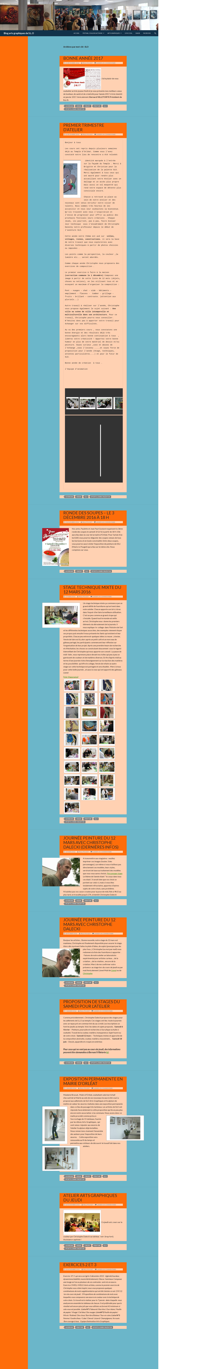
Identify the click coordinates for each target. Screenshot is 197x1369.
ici (107, 1052)
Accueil (76, 33)
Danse (138, 33)
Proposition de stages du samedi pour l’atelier (91, 1004)
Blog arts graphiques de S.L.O (19, 33)
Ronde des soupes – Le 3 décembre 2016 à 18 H (88, 515)
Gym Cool (128, 33)
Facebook (147, 33)
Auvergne (69, 106)
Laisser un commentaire (106, 63)
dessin (79, 106)
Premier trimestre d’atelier (83, 127)
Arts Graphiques (113, 33)
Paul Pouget (88, 63)
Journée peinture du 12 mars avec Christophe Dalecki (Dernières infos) (90, 842)
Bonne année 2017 (83, 58)
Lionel (113, 970)
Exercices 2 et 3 (79, 1264)
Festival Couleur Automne (92, 33)
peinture (97, 106)
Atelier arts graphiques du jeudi (90, 1197)
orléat (87, 106)
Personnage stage (114, 873)
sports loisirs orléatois (75, 109)
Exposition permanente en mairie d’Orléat (93, 1081)
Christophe (87, 973)
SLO (105, 106)
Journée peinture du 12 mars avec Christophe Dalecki (89, 924)
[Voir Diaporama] (70, 677)
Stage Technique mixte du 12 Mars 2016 (92, 589)
